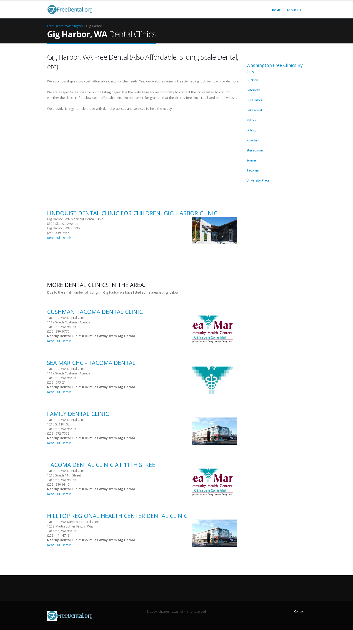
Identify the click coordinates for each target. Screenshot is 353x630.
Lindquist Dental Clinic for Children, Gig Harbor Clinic (132, 213)
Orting (250, 130)
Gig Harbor (254, 100)
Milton (251, 120)
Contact (299, 611)
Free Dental (55, 26)
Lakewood (254, 110)
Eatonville (253, 90)
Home (276, 10)
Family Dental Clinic (78, 413)
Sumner (252, 160)
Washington (74, 26)
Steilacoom (254, 150)
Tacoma (252, 170)
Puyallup (252, 140)
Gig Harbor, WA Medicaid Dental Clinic (75, 219)
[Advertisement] (143, 158)
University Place (258, 180)
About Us (294, 10)
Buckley (252, 80)
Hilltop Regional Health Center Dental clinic (117, 516)
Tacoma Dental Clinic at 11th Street (103, 465)
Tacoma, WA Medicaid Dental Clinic (73, 522)
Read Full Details (59, 238)
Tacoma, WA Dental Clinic (66, 317)
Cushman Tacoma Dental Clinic (95, 311)
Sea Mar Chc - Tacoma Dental (91, 362)
